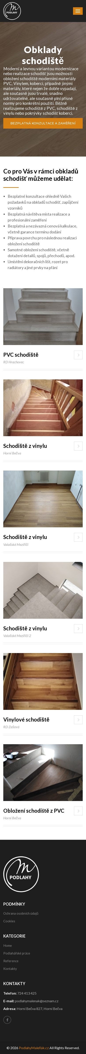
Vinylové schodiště (26, 719)
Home (7, 945)
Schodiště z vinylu (25, 446)
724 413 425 (27, 993)
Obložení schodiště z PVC (33, 810)
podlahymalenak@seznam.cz (37, 1001)
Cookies (9, 921)
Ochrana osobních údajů (20, 913)
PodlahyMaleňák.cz (34, 1048)
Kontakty (10, 969)
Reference (10, 961)
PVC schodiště (20, 354)
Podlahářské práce (16, 953)
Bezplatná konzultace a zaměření (43, 123)
